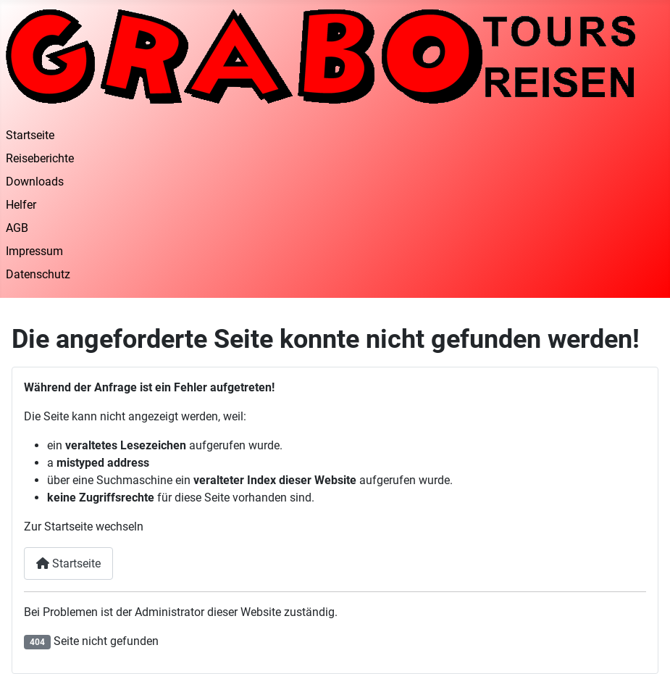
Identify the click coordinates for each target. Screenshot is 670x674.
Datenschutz (38, 274)
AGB (17, 228)
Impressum (34, 251)
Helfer (21, 205)
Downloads (35, 181)
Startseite (30, 135)
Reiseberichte (40, 158)
